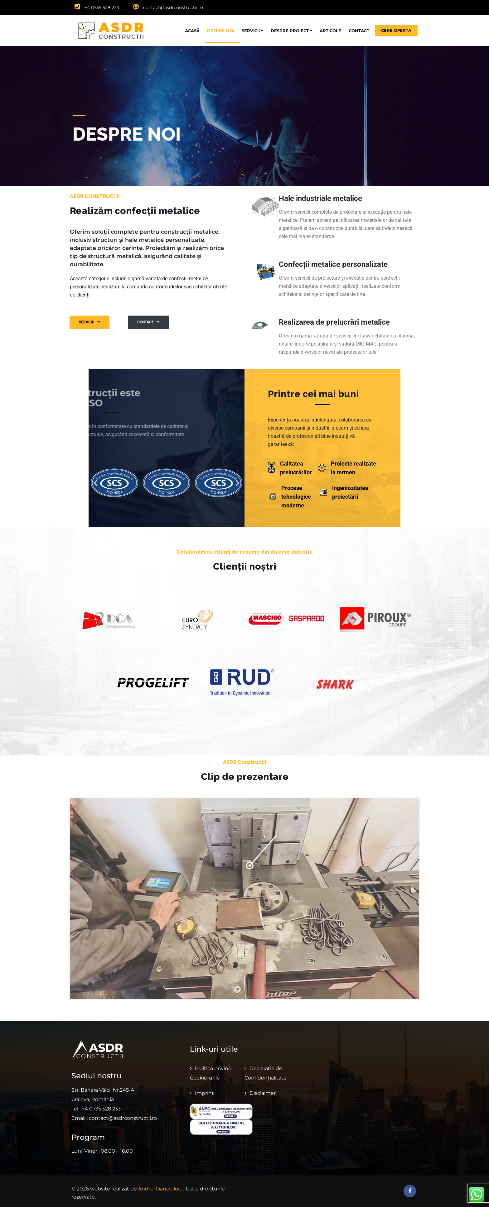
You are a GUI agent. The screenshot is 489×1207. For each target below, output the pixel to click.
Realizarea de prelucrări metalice (334, 322)
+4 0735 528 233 (97, 7)
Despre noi (220, 30)
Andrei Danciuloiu (160, 1185)
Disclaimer (262, 1089)
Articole (330, 30)
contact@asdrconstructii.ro (168, 7)
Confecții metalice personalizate (333, 264)
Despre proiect (291, 30)
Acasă (192, 30)
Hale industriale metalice (320, 198)
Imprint (204, 1089)
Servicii (252, 30)
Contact (359, 30)
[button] (95, 482)
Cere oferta (396, 30)
